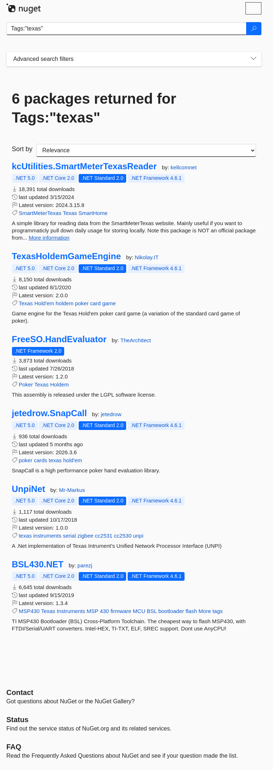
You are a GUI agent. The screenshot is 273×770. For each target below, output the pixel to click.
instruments (47, 536)
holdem (65, 303)
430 (104, 611)
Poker (26, 384)
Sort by (22, 149)
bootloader (171, 611)
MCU (139, 611)
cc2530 (122, 536)
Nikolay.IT (147, 257)
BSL (152, 611)
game (109, 303)
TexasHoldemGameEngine (66, 256)
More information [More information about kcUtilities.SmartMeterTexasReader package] (49, 238)
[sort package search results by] (146, 150)
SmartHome (92, 213)
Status (18, 720)
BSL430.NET (38, 564)
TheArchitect (135, 340)
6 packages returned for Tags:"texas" (94, 108)
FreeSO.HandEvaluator (59, 339)
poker (82, 303)
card (95, 303)
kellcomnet (184, 167)
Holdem (59, 384)
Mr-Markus (72, 490)
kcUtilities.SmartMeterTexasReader (84, 166)
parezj (85, 565)
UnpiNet (28, 489)
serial (69, 536)
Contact (20, 692)
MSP (92, 611)
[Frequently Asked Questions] (14, 747)
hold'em (72, 460)
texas (55, 460)
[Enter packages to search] (127, 28)
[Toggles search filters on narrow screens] (253, 59)
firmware (121, 611)
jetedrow (111, 414)
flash (191, 611)
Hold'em (44, 303)
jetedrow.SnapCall (49, 413)
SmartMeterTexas (40, 213)
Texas (70, 213)
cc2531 (103, 536)
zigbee (85, 536)
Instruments (71, 611)
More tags (211, 611)
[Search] (253, 28)
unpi (138, 536)
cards (40, 460)
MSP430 (29, 611)
